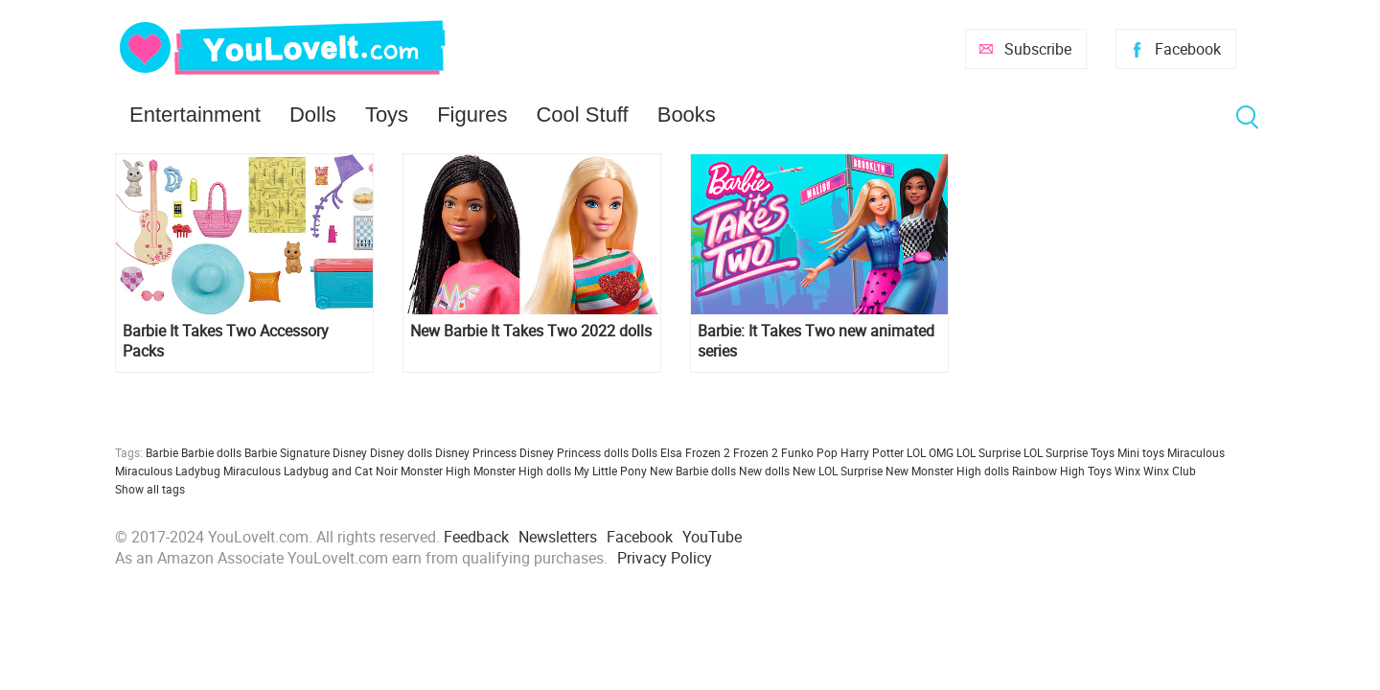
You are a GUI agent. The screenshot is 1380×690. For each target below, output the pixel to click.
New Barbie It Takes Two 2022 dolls (531, 331)
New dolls (764, 470)
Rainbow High (1048, 470)
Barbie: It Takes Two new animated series (816, 341)
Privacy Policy (664, 557)
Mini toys (1140, 452)
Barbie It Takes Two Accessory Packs (226, 341)
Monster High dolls (522, 470)
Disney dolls (401, 452)
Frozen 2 (755, 452)
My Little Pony (610, 470)
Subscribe (1037, 48)
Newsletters (557, 536)
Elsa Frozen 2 (695, 452)
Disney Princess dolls (574, 452)
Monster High (436, 470)
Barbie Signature (287, 452)
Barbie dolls (211, 452)
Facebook (1188, 48)
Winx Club (1169, 470)
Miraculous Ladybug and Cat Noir (310, 470)
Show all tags (150, 488)
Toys (386, 114)
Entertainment (195, 114)
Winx (1127, 470)
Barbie (162, 452)
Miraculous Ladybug (167, 470)
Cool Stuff (582, 114)
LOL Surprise (988, 452)
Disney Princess (476, 452)
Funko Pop (809, 452)
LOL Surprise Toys (1069, 452)
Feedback (476, 536)
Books (686, 114)
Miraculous (1196, 452)
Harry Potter (872, 452)
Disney (350, 452)
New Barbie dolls (693, 470)
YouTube (712, 536)
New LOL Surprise (838, 470)
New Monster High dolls (947, 470)
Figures (472, 114)
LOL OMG (930, 452)
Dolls (312, 114)
